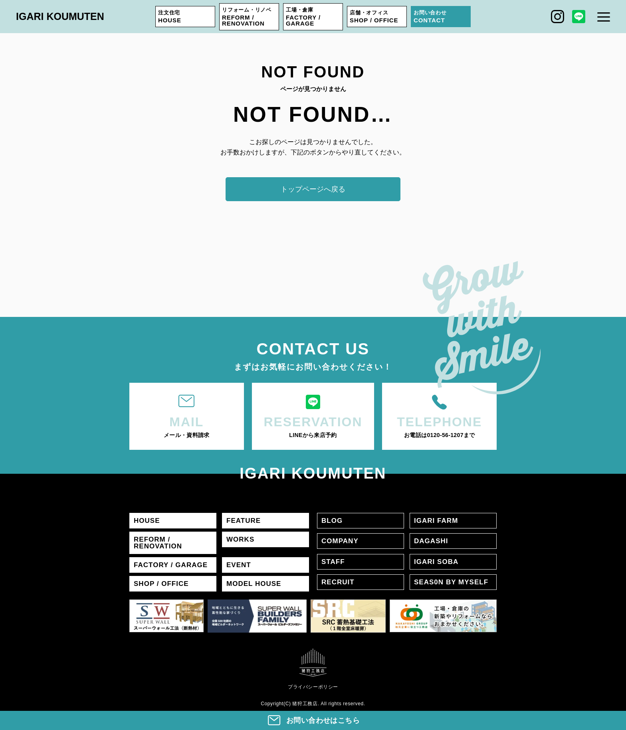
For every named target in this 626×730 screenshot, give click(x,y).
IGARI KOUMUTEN (60, 16)
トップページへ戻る (313, 189)
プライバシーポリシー (313, 687)
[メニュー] (603, 16)
